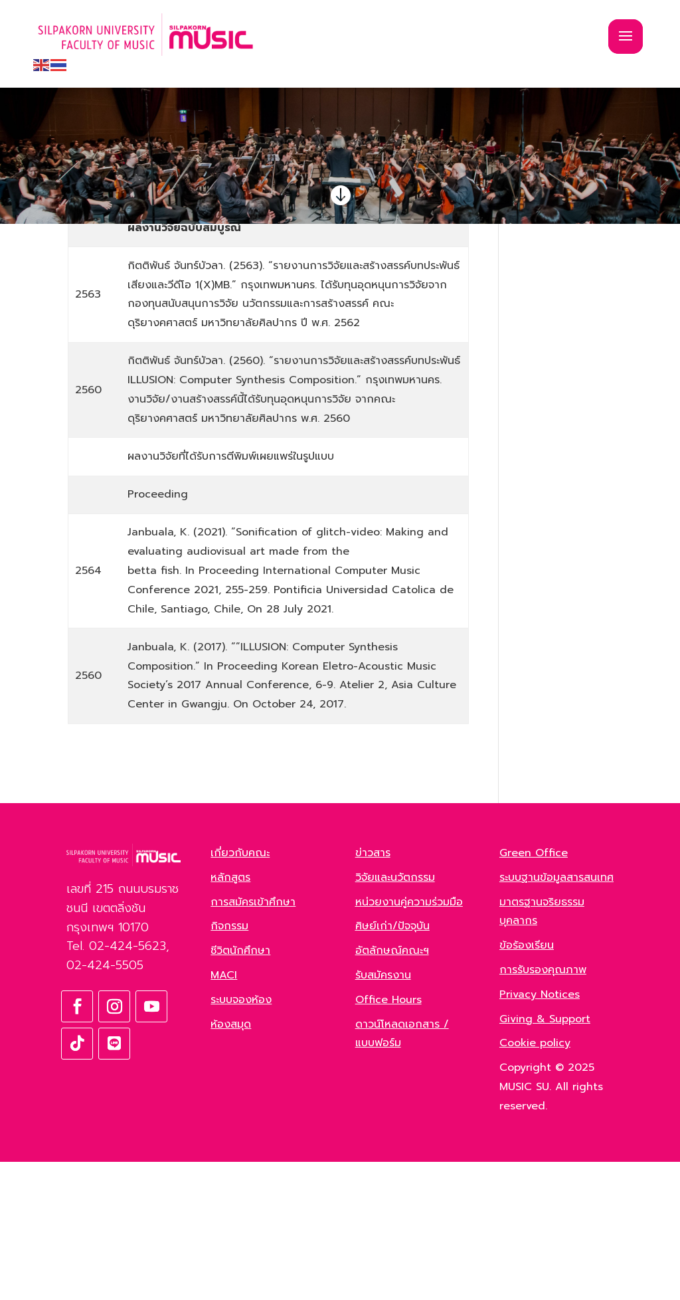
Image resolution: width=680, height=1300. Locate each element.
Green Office (533, 991)
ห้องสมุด (231, 1162)
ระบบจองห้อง (241, 1138)
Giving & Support (544, 1156)
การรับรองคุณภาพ (542, 1108)
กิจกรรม (229, 1064)
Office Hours (388, 1138)
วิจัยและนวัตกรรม (395, 1016)
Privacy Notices (539, 1133)
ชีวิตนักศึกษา (240, 1089)
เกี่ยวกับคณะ (240, 991)
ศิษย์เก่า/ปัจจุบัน (392, 1064)
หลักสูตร (230, 1016)
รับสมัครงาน (383, 1113)
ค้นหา (594, 296)
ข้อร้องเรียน (526, 1083)
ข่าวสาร (372, 991)
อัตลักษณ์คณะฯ (392, 1089)
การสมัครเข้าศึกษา (253, 1040)
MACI (224, 1113)
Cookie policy (534, 1181)
